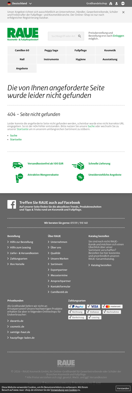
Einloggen (118, 35)
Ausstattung (110, 59)
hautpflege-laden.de (22, 337)
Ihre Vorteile (17, 264)
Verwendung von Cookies (64, 390)
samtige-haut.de (20, 332)
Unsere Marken (59, 258)
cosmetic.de (17, 326)
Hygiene (81, 59)
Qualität (55, 253)
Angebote (22, 68)
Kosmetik (110, 50)
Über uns (56, 247)
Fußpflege (81, 50)
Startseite (22, 129)
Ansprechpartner (61, 281)
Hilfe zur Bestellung (21, 242)
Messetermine (59, 275)
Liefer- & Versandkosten (24, 253)
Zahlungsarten (18, 258)
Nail (22, 59)
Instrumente (51, 59)
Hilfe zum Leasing (20, 247)
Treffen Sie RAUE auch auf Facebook (49, 202)
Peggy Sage (51, 50)
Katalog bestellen (101, 265)
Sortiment (57, 264)
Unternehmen (59, 242)
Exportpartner (59, 269)
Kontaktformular (60, 286)
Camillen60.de (59, 292)
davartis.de (16, 320)
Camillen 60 (22, 50)
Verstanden (123, 388)
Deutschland (17, 3)
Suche (91, 126)
